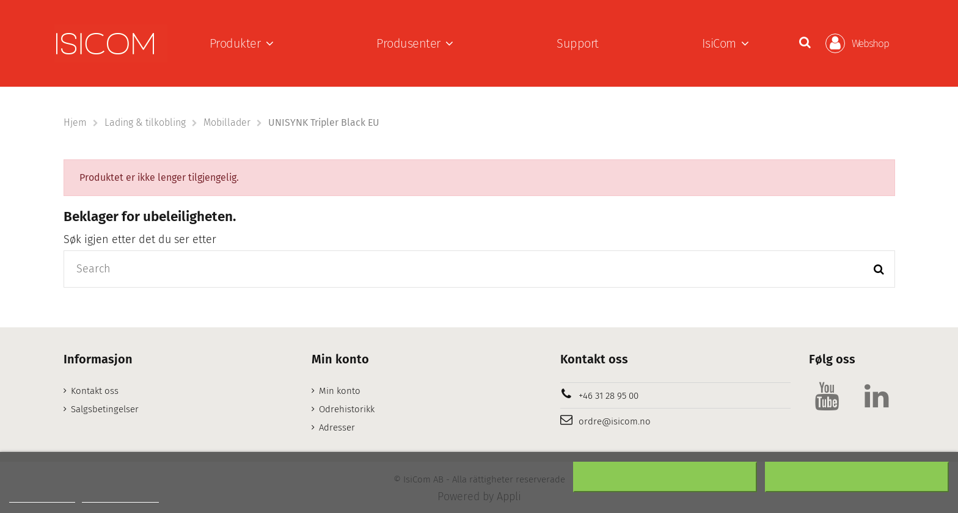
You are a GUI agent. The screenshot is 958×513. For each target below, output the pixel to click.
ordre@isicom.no (615, 421)
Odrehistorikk (347, 409)
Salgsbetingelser (105, 409)
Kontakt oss (95, 390)
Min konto (339, 390)
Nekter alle (665, 477)
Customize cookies (120, 497)
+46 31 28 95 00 (608, 395)
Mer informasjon (42, 497)
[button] (241, 43)
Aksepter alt (856, 477)
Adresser (337, 427)
